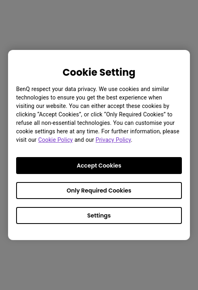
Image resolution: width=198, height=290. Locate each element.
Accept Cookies (99, 166)
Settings (98, 215)
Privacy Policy (113, 140)
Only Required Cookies (99, 190)
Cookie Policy (55, 140)
